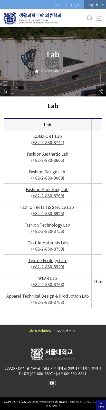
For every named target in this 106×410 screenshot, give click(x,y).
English (93, 4)
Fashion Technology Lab (47, 225)
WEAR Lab (47, 278)
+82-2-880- (43, 302)
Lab (68, 71)
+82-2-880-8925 (48, 213)
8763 (58, 302)
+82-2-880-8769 (48, 195)
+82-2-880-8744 (48, 142)
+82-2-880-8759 (48, 249)
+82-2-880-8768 (48, 284)
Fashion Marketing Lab (47, 189)
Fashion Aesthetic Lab (47, 154)
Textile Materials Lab (48, 242)
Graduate (52, 71)
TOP (101, 407)
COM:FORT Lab (47, 136)
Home (58, 4)
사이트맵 (99, 18)
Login (75, 4)
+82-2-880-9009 (48, 178)
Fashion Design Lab (47, 171)
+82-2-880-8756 (48, 231)
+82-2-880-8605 (48, 160)
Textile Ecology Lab (47, 260)
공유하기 (101, 91)
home (5, 91)
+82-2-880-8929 (48, 266)
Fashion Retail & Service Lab (47, 207)
